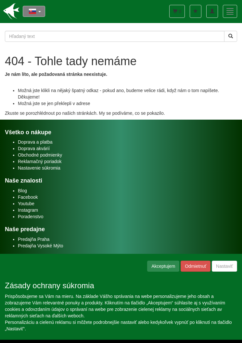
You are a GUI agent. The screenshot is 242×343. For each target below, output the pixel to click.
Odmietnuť (195, 266)
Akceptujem (163, 266)
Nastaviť (224, 266)
